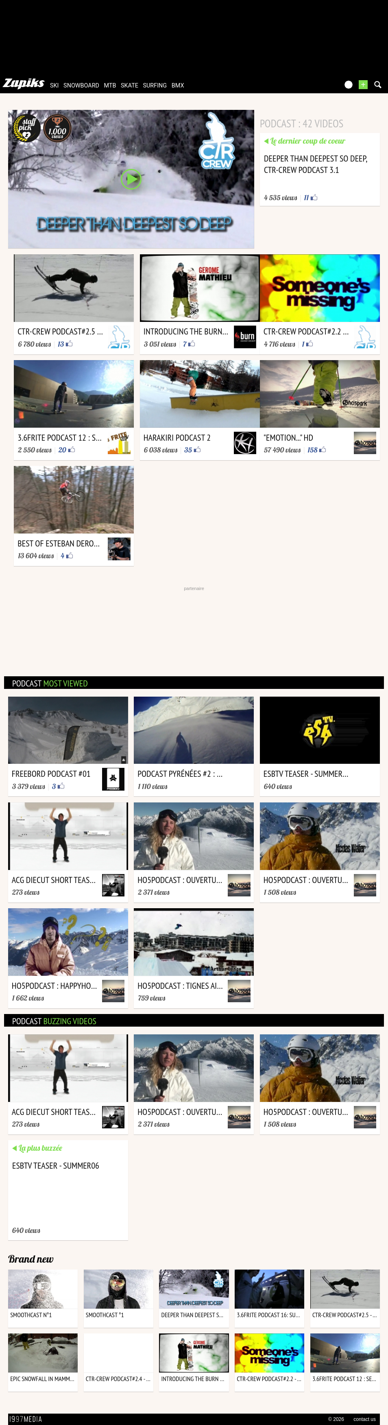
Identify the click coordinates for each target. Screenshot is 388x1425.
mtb (110, 85)
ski (54, 85)
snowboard (81, 85)
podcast (50, 683)
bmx (178, 85)
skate (129, 85)
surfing (155, 85)
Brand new (31, 1258)
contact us (364, 1419)
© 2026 (336, 1419)
